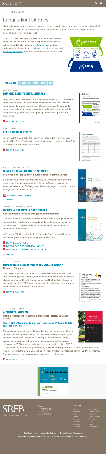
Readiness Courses (12, 51)
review (54, 48)
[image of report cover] (90, 108)
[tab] (10, 83)
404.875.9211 (43, 409)
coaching (35, 48)
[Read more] (85, 54)
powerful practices (40, 45)
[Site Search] (96, 3)
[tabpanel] (53, 105)
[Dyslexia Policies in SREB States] (90, 225)
